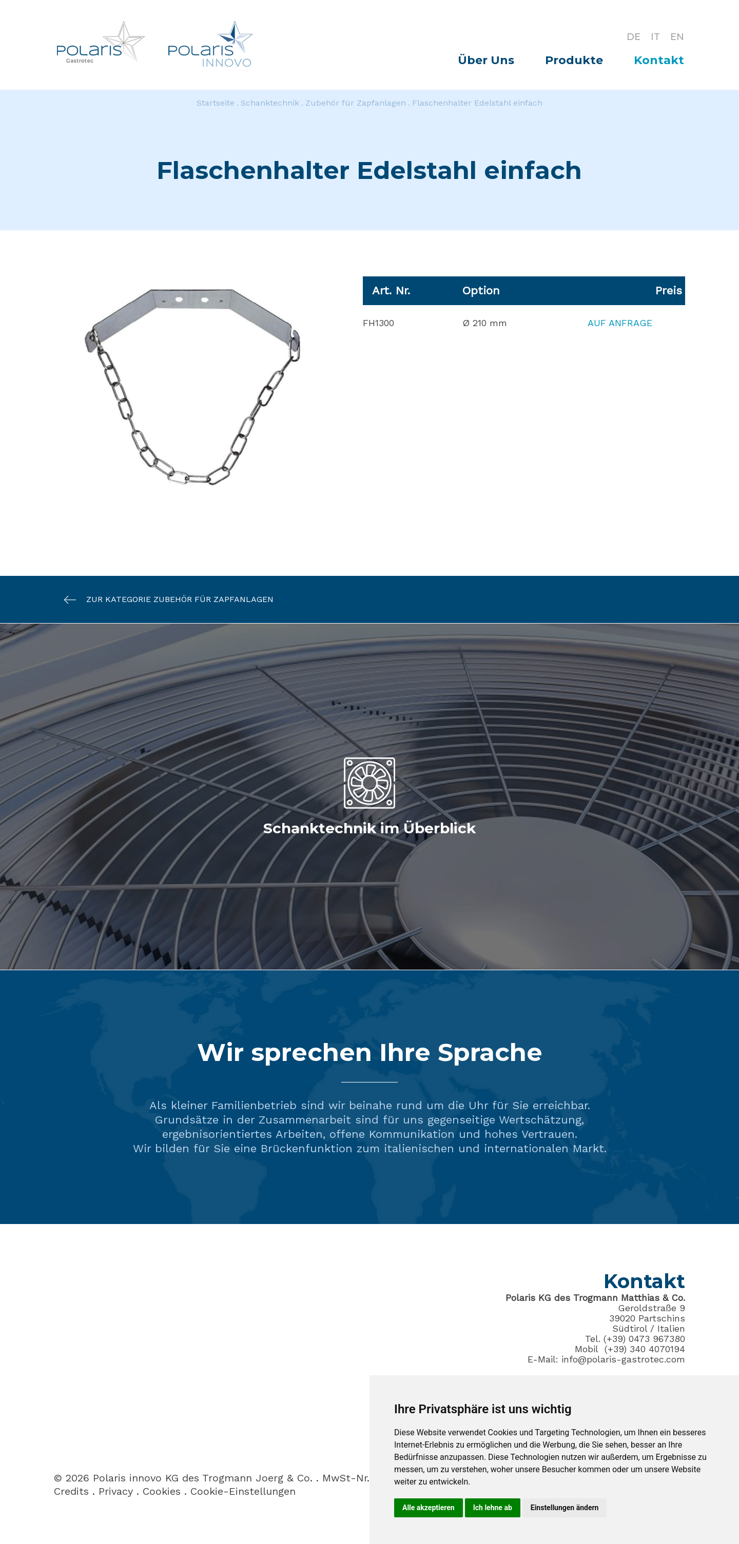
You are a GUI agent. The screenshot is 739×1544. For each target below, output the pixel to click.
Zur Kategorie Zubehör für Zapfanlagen (164, 600)
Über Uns (486, 60)
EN (677, 37)
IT (655, 37)
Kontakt (659, 60)
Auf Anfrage (620, 322)
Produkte (574, 60)
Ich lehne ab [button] (492, 1507)
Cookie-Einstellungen (243, 1491)
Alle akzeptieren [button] (428, 1507)
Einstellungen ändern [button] (565, 1507)
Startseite (216, 103)
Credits (71, 1491)
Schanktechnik (270, 103)
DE (633, 37)
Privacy (116, 1491)
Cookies (162, 1491)
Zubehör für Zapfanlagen (355, 103)
